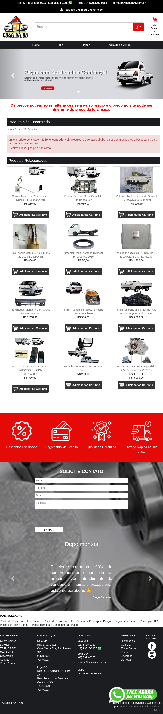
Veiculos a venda (120, 44)
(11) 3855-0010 (37, 2)
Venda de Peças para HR (59, 621)
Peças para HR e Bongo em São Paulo (55, 624)
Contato (4, 659)
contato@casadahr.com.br (129, 2)
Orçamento (6, 655)
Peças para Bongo (125, 621)
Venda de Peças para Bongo (94, 621)
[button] (12, 74)
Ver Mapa (42, 659)
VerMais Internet (128, 706)
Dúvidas (5, 644)
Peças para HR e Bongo (14, 624)
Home (36, 44)
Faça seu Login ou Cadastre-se (81, 9)
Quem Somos (8, 640)
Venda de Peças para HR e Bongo (20, 621)
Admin (157, 710)
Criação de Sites (150, 706)
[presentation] (63, 518)
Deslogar (126, 659)
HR (61, 44)
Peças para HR (149, 621)
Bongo (86, 44)
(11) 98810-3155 (60, 3)
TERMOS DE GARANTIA (8, 650)
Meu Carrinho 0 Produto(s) (155, 30)
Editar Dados (128, 648)
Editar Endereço (126, 654)
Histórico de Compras (128, 642)
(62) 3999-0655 (98, 2)
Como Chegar (8, 663)
